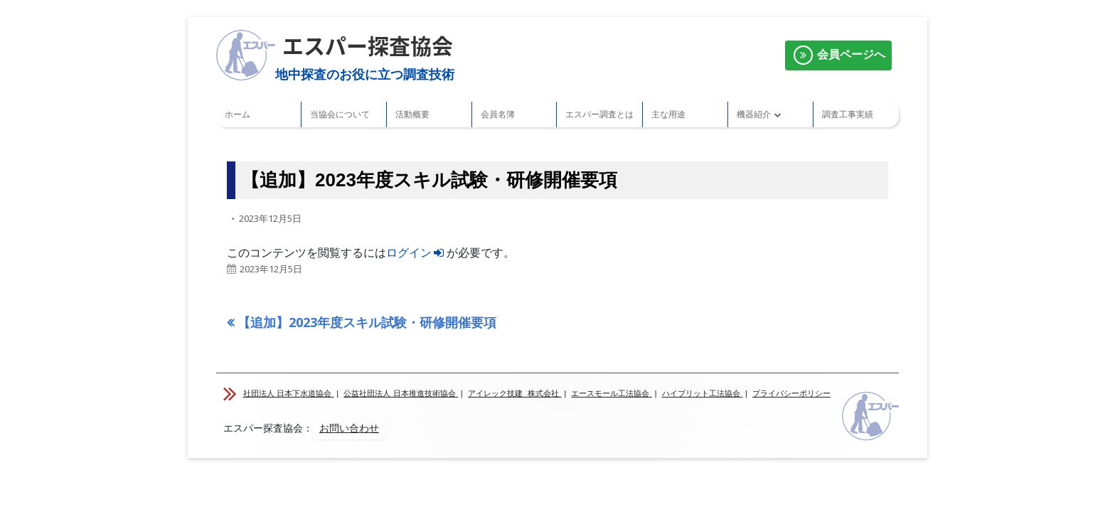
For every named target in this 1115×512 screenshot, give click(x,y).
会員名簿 (498, 114)
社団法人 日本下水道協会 (288, 393)
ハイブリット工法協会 (702, 393)
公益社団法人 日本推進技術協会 (400, 393)
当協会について (340, 114)
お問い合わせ (349, 428)
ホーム (237, 114)
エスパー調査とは (599, 114)
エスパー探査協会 (367, 45)
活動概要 (412, 114)
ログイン (416, 252)
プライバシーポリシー (791, 393)
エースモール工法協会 (611, 393)
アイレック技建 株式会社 (515, 393)
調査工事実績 (847, 114)
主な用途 (668, 114)
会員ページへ (838, 55)
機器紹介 (754, 114)
